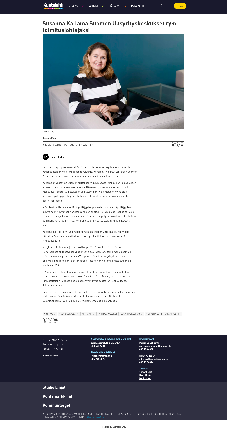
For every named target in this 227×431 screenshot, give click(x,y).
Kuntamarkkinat (57, 396)
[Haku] (162, 6)
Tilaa (180, 5)
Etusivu (73, 5)
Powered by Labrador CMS (113, 426)
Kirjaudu (155, 6)
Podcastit (137, 5)
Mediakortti (145, 378)
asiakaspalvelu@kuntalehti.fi (105, 342)
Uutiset (93, 5)
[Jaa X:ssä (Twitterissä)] (177, 144)
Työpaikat (114, 5)
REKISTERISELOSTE (95, 416)
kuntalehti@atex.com (101, 355)
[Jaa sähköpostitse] (182, 144)
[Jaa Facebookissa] (173, 144)
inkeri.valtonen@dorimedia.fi (154, 358)
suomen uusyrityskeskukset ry (163, 314)
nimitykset (50, 314)
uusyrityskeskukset (132, 314)
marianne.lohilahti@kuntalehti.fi (155, 345)
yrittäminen (88, 314)
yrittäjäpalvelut (108, 314)
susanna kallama (68, 314)
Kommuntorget (56, 405)
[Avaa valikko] (169, 6)
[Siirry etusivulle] (53, 6)
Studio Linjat (54, 387)
